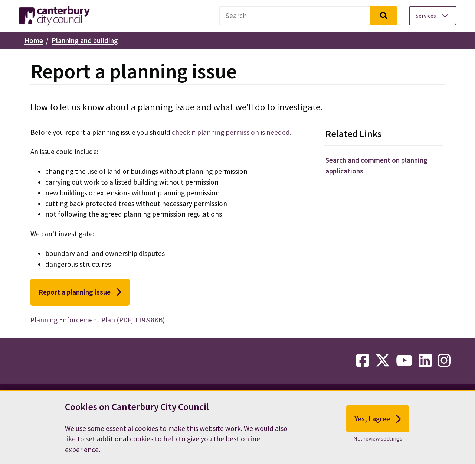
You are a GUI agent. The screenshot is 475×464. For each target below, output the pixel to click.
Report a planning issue (80, 292)
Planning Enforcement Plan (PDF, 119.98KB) (97, 319)
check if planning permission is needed (231, 132)
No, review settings (377, 442)
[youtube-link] (404, 361)
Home (33, 40)
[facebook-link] (362, 361)
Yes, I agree (377, 423)
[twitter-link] (382, 361)
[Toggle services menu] (432, 15)
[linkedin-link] (425, 361)
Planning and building (85, 40)
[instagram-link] (444, 361)
